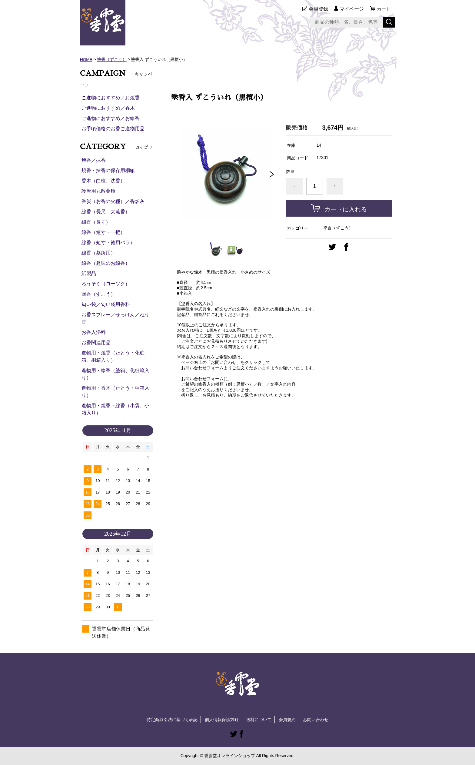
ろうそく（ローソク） (105, 283)
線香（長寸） (96, 222)
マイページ (351, 9)
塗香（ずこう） (112, 59)
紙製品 (88, 273)
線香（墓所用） (98, 252)
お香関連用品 (96, 342)
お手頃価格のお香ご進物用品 (112, 128)
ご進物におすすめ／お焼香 (110, 97)
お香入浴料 (93, 332)
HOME (86, 59)
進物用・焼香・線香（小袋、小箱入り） (115, 409)
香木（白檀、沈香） (103, 180)
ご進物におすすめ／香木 (108, 108)
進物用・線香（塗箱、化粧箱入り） (115, 374)
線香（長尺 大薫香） (105, 211)
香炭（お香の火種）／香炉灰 (112, 201)
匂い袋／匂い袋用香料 (105, 304)
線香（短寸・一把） (103, 232)
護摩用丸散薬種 (98, 191)
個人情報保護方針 (222, 719)
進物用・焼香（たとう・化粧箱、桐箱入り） (112, 356)
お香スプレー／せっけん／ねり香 (115, 318)
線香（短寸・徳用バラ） (108, 242)
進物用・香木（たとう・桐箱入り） (115, 391)
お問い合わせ (315, 719)
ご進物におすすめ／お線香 (110, 118)
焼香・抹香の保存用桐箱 (108, 170)
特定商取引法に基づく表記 (172, 719)
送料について (258, 719)
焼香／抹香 (93, 160)
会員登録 (317, 9)
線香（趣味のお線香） (105, 263)
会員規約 (287, 719)
